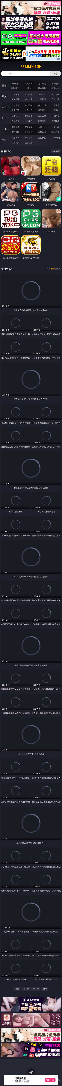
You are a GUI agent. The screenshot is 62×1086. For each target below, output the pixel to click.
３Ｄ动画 (55, 94)
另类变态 (55, 110)
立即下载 (50, 1080)
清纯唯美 (28, 121)
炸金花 (28, 88)
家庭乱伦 (28, 127)
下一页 (36, 989)
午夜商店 (28, 138)
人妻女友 (42, 127)
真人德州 (28, 83)
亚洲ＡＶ (15, 94)
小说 (4, 129)
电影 (4, 107)
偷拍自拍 (28, 105)
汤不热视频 (55, 138)
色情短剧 (28, 142)
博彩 (4, 85)
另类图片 (55, 121)
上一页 (26, 989)
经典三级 (28, 110)
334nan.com (31, 66)
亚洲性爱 (15, 105)
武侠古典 (55, 127)
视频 (4, 96)
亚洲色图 (28, 116)
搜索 (56, 73)
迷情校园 (15, 131)
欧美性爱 (55, 105)
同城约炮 (15, 138)
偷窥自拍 (15, 116)
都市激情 (15, 127)
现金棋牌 (42, 88)
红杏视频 (15, 142)
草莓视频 (42, 138)
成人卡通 (42, 105)
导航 (4, 139)
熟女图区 (42, 121)
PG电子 (15, 83)
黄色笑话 (42, 131)
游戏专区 (55, 83)
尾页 (45, 989)
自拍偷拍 (28, 94)
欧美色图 (42, 116)
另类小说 (28, 131)
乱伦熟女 (42, 110)
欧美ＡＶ (42, 94)
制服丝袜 (15, 110)
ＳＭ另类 (55, 99)
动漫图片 (55, 116)
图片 (4, 118)
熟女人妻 (15, 99)
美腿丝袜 (15, 121)
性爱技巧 (55, 131)
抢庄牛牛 (55, 88)
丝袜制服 (28, 99)
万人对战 (42, 83)
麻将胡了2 (15, 88)
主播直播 (42, 99)
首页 (17, 989)
